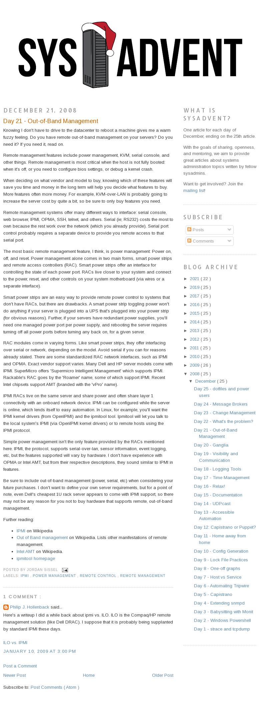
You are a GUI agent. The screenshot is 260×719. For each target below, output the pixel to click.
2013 (195, 330)
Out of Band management (42, 537)
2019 (195, 287)
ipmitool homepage (36, 558)
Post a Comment (20, 665)
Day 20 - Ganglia (211, 445)
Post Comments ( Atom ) (55, 687)
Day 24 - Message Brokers (221, 404)
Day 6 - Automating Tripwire (221, 585)
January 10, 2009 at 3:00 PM (39, 651)
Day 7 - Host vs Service (217, 577)
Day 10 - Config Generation (221, 551)
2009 (195, 365)
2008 (195, 373)
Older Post (162, 675)
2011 (195, 347)
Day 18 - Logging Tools (217, 468)
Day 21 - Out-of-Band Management (50, 121)
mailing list (193, 190)
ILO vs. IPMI (15, 642)
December (206, 381)
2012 (195, 339)
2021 (195, 278)
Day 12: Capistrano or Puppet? (225, 527)
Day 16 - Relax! (209, 486)
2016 (195, 304)
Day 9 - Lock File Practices (221, 559)
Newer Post (14, 675)
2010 (195, 356)
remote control (99, 576)
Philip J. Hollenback (30, 607)
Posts (195, 229)
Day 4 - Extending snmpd (219, 603)
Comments (200, 241)
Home (89, 675)
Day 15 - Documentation (218, 494)
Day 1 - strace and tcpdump (222, 629)
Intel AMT (26, 551)
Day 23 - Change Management (224, 412)
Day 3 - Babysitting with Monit (223, 611)
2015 (195, 313)
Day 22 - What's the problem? (223, 421)
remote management (142, 576)
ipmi (25, 576)
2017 (195, 295)
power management (55, 576)
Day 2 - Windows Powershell (222, 620)
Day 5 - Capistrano (213, 594)
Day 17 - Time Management (221, 477)
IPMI (21, 530)
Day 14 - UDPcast (212, 503)
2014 (195, 321)
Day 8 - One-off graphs (217, 568)
